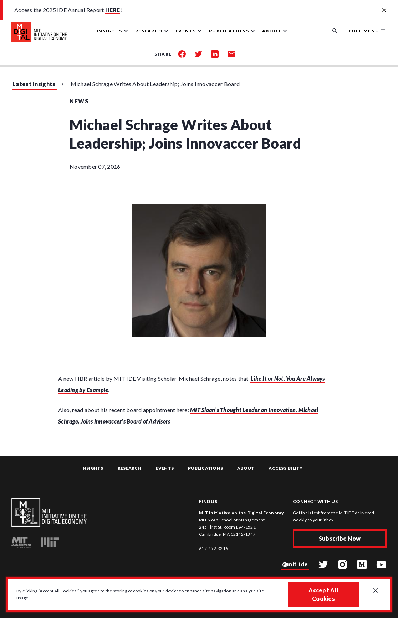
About (245, 468)
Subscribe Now (340, 538)
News (79, 101)
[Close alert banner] (384, 11)
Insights (92, 468)
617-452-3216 (213, 548)
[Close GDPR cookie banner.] (375, 591)
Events (165, 468)
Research (130, 468)
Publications (205, 468)
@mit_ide (295, 564)
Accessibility (285, 468)
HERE (112, 9)
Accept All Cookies (323, 594)
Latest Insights (34, 84)
